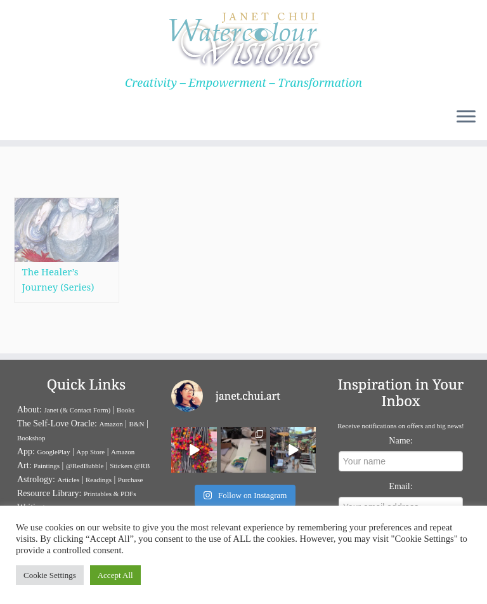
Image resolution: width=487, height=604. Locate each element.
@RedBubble (85, 465)
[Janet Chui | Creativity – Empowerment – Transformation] (243, 38)
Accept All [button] (115, 575)
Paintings (47, 465)
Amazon (110, 424)
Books (125, 410)
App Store (90, 452)
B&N (137, 424)
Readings (99, 479)
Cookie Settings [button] (49, 575)
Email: (400, 486)
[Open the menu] (466, 117)
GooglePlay (53, 452)
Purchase (130, 479)
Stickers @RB (130, 465)
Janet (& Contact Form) (77, 410)
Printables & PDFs (110, 493)
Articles (68, 479)
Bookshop (31, 438)
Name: (400, 440)
